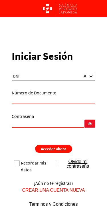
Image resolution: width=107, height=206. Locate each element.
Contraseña (23, 116)
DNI (16, 76)
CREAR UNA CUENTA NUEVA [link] (53, 190)
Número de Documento (34, 93)
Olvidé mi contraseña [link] (77, 163)
